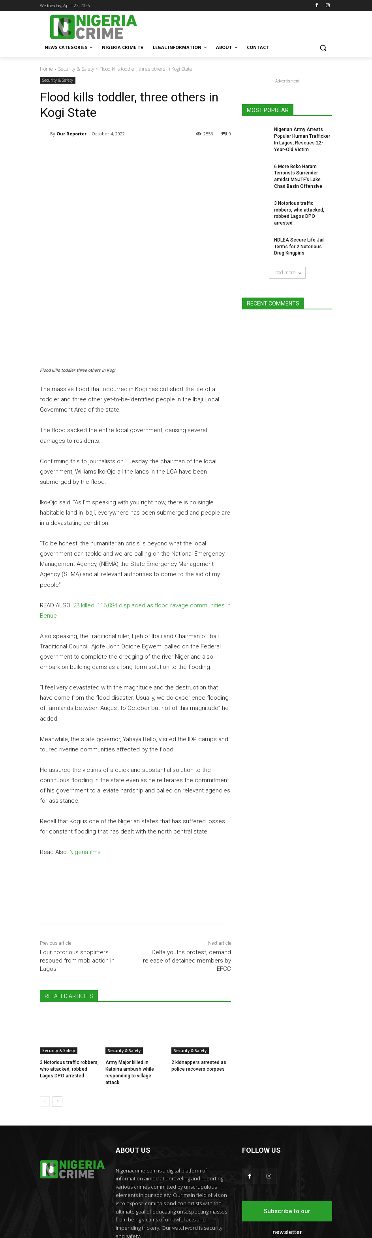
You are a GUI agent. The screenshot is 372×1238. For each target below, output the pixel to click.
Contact (218, 1218)
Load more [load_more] (287, 272)
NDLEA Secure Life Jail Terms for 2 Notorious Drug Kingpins (299, 246)
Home (46, 69)
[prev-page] (45, 1031)
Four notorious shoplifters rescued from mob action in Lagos (77, 891)
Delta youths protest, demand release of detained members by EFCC (187, 891)
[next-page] (57, 1031)
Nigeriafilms (85, 782)
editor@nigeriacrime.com (173, 1182)
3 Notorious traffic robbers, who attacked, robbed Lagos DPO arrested (69, 999)
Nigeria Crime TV (250, 1210)
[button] (323, 47)
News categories (209, 1210)
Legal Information (293, 1210)
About (198, 1218)
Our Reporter (71, 134)
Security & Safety (76, 69)
